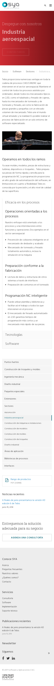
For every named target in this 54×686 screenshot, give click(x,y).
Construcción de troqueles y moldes (22, 369)
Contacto (6, 582)
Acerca (5, 565)
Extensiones (10, 399)
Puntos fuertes (11, 362)
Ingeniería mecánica (14, 377)
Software (17, 71)
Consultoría (7, 598)
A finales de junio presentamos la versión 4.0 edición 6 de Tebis (23, 501)
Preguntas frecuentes (12, 569)
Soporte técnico (9, 611)
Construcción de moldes (15, 434)
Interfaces (9, 466)
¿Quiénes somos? (10, 577)
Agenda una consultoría (27, 537)
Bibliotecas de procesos (16, 459)
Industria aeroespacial (13, 417)
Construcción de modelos (15, 428)
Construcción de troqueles (16, 439)
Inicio (5, 71)
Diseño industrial (12, 384)
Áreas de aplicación (13, 451)
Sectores (30, 71)
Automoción (10, 412)
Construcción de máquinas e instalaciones (22, 423)
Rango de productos (21, 479)
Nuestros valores (10, 573)
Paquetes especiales (14, 391)
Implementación (9, 606)
